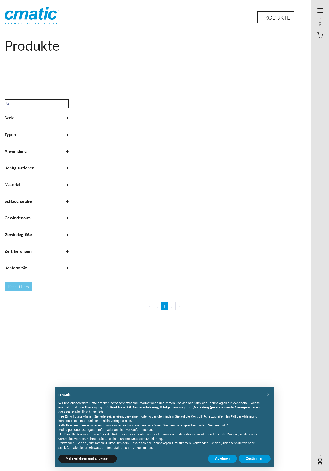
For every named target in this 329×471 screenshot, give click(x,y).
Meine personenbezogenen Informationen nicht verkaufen (99, 430)
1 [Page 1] (164, 306)
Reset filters (18, 286)
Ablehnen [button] (222, 458)
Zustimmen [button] (254, 458)
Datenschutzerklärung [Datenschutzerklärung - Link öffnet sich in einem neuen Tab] (146, 439)
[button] (268, 394)
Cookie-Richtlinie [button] (76, 412)
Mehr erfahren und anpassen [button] (87, 458)
